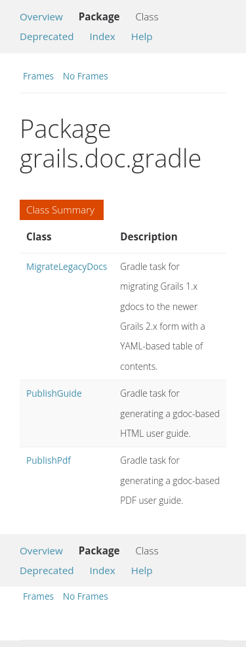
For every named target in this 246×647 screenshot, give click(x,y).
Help (142, 36)
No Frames (85, 76)
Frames (38, 76)
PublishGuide (54, 393)
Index (102, 36)
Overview (41, 16)
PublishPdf (48, 460)
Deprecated (47, 36)
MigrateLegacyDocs (66, 266)
